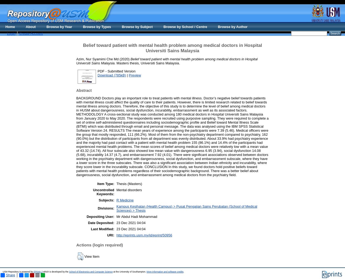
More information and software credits (165, 272)
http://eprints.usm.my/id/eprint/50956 (144, 235)
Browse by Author (233, 27)
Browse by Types (97, 27)
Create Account (31, 34)
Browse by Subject (137, 27)
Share (8, 275)
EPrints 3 (38, 272)
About (31, 27)
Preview (135, 75)
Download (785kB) (112, 75)
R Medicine (125, 200)
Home (10, 27)
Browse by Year (59, 27)
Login (11, 34)
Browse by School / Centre (185, 27)
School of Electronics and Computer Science (91, 272)
